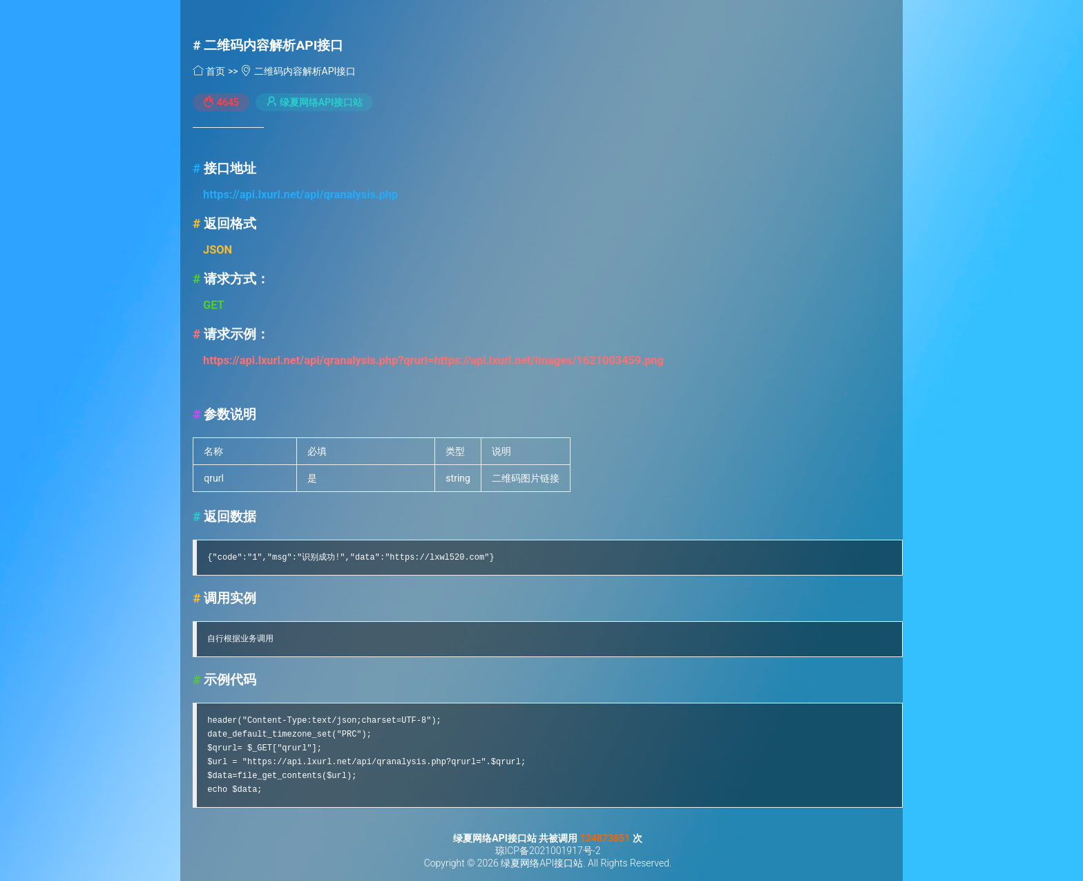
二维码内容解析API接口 (273, 45)
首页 (210, 71)
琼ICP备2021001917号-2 (548, 850)
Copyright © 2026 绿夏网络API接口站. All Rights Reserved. (548, 863)
